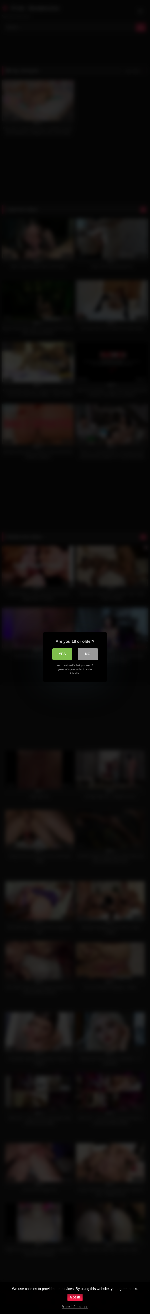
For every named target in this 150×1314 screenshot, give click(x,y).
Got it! (75, 1297)
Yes (62, 654)
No (88, 654)
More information (75, 1307)
